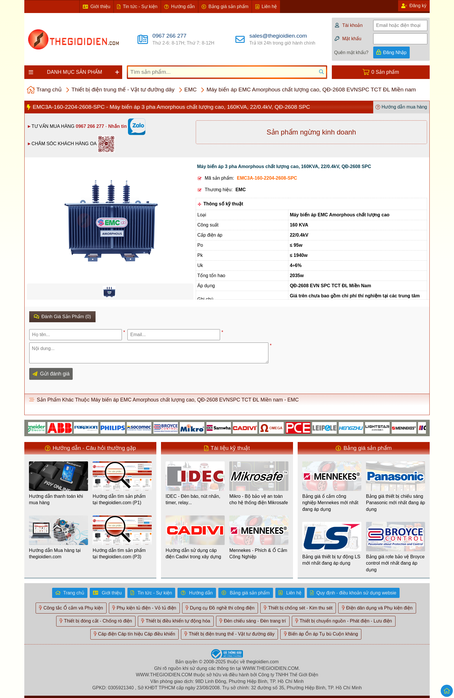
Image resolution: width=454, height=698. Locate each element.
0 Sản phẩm (385, 72)
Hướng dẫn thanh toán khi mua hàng (56, 499)
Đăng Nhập (395, 52)
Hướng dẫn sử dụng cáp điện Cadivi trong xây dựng (193, 553)
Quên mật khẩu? (351, 52)
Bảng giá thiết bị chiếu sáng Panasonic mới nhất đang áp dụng (395, 503)
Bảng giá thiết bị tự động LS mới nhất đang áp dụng (331, 560)
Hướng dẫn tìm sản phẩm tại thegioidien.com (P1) (119, 499)
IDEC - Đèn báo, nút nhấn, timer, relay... (193, 499)
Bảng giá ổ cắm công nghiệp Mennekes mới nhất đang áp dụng (330, 503)
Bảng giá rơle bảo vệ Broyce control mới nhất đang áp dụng (395, 563)
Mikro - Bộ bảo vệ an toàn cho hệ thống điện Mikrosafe (258, 499)
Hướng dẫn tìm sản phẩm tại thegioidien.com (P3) (119, 553)
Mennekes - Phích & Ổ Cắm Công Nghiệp (258, 553)
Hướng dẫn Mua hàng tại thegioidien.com (55, 553)
